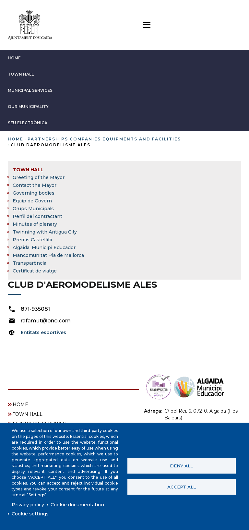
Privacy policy (28, 505)
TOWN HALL (21, 74)
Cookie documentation (77, 505)
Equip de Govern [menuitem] (32, 201)
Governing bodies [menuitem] (33, 193)
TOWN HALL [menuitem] (28, 170)
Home (15, 139)
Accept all (181, 486)
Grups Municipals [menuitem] (33, 208)
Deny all (181, 465)
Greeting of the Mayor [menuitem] (39, 177)
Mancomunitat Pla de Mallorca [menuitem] (48, 255)
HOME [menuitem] (20, 404)
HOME (14, 57)
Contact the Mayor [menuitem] (34, 185)
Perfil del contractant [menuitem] (37, 216)
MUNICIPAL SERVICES (30, 90)
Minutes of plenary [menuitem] (35, 224)
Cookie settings (30, 514)
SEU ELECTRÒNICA (27, 122)
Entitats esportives (43, 332)
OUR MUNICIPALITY (28, 106)
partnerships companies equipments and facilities (104, 139)
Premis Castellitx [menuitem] (33, 240)
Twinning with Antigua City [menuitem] (45, 232)
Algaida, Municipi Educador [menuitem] (44, 247)
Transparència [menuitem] (29, 263)
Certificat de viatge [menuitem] (35, 271)
